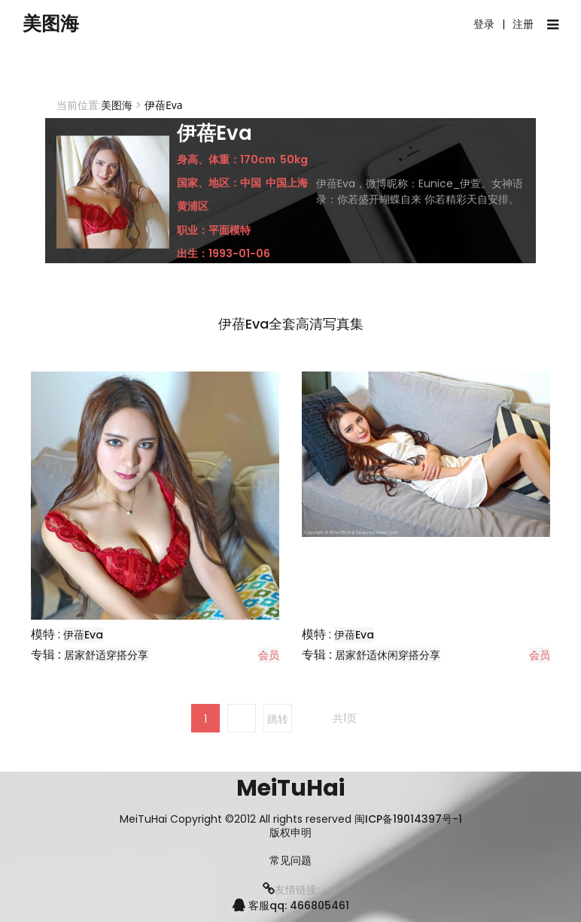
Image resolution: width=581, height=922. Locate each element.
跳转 (277, 718)
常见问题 (290, 860)
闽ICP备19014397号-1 (408, 818)
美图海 (56, 25)
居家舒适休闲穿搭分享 (387, 655)
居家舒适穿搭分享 (106, 655)
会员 (268, 655)
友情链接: (291, 889)
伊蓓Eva (83, 634)
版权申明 (290, 833)
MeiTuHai (290, 788)
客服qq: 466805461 (291, 905)
